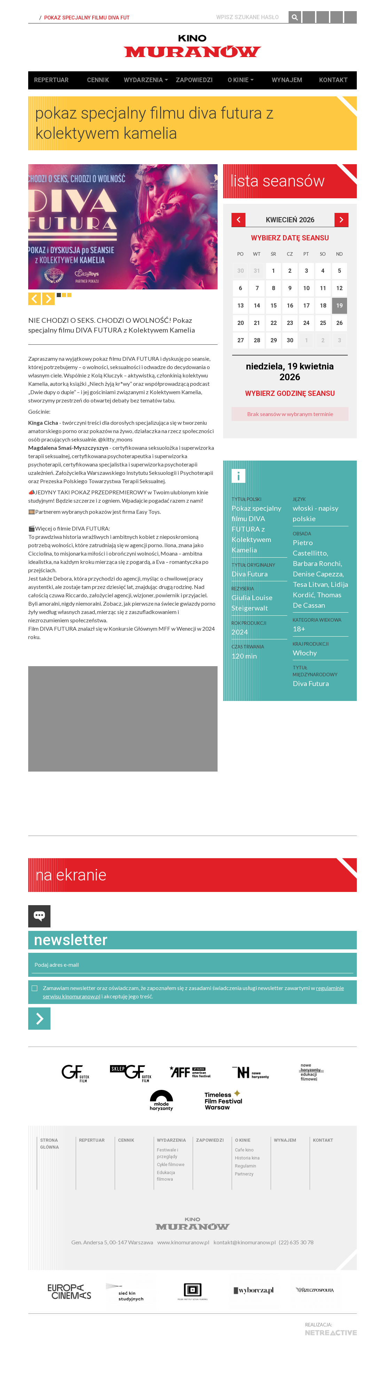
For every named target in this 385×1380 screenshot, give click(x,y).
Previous (34, 299)
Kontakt (333, 80)
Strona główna (49, 1143)
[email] (192, 964)
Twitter (336, 17)
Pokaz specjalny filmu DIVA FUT (86, 18)
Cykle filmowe (170, 1164)
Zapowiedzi (194, 80)
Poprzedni (238, 220)
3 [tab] (69, 295)
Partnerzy (244, 1173)
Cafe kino (244, 1149)
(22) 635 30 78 (296, 1242)
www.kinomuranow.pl (183, 1242)
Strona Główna (33, 18)
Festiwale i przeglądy (167, 1153)
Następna (48, 299)
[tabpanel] (123, 226)
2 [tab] (64, 295)
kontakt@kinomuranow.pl (244, 1242)
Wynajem (287, 80)
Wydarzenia (143, 80)
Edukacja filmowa (166, 1176)
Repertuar (51, 80)
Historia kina (247, 1157)
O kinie (238, 80)
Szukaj (295, 17)
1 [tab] (59, 295)
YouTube (350, 17)
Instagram (322, 17)
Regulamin (245, 1165)
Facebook (308, 17)
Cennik (98, 80)
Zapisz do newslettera (39, 1018)
